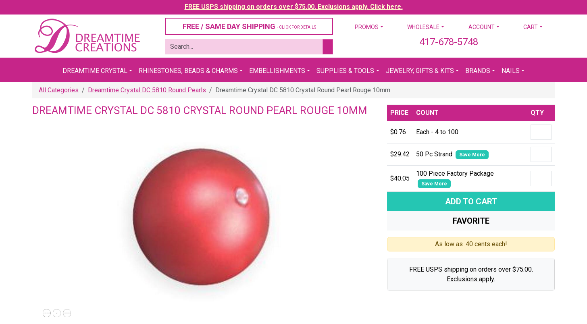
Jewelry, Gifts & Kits (420, 71)
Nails (511, 71)
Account (481, 27)
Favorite (471, 221)
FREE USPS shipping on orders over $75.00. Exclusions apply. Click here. (294, 6)
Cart (530, 27)
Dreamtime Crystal (94, 71)
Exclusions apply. (471, 279)
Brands (477, 71)
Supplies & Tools (345, 71)
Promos (367, 27)
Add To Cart (471, 201)
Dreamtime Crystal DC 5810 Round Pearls (147, 90)
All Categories (59, 90)
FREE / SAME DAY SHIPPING (249, 26)
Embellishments (277, 71)
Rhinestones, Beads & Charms (188, 71)
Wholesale (423, 27)
